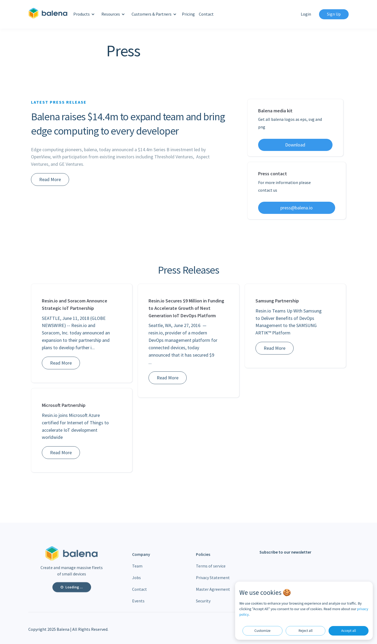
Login (306, 14)
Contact (206, 14)
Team (137, 569)
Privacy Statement (213, 580)
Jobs (136, 580)
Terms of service (211, 569)
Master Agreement (213, 592)
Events (138, 603)
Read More (50, 179)
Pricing (188, 14)
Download (295, 145)
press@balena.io (296, 208)
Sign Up (334, 14)
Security (203, 603)
